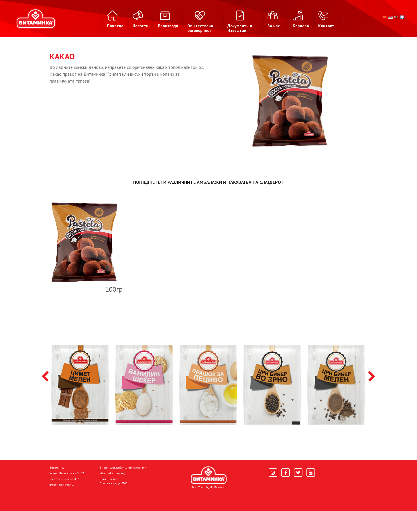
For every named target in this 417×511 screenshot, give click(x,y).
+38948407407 (70, 479)
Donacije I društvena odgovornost (185, 497)
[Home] (208, 475)
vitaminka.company (112, 473)
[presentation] (45, 377)
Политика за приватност (74, 497)
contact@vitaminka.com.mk (128, 467)
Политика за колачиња (125, 497)
